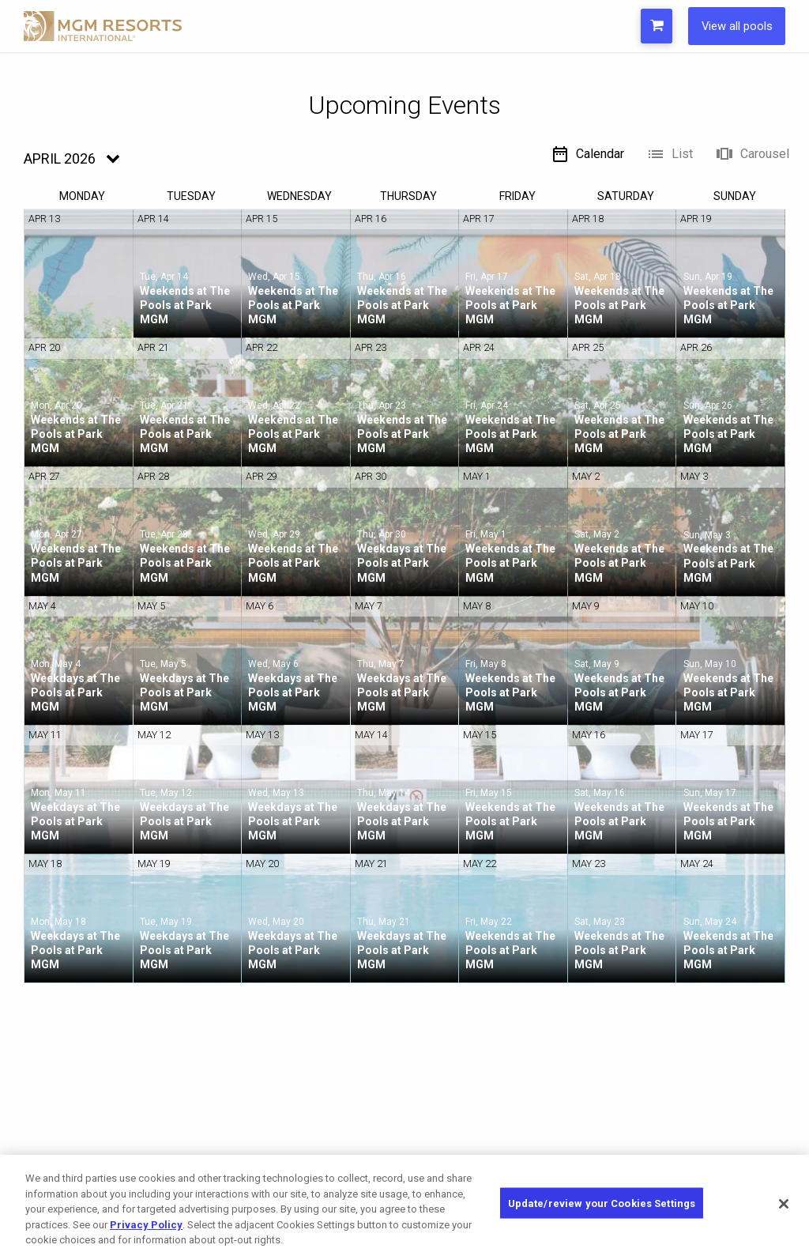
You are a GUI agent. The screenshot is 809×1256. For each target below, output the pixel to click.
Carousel (752, 154)
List (669, 154)
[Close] (783, 1203)
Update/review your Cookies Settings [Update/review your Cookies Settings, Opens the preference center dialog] (602, 1204)
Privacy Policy (146, 1225)
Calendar (587, 154)
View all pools (732, 25)
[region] (404, 1205)
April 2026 (60, 158)
